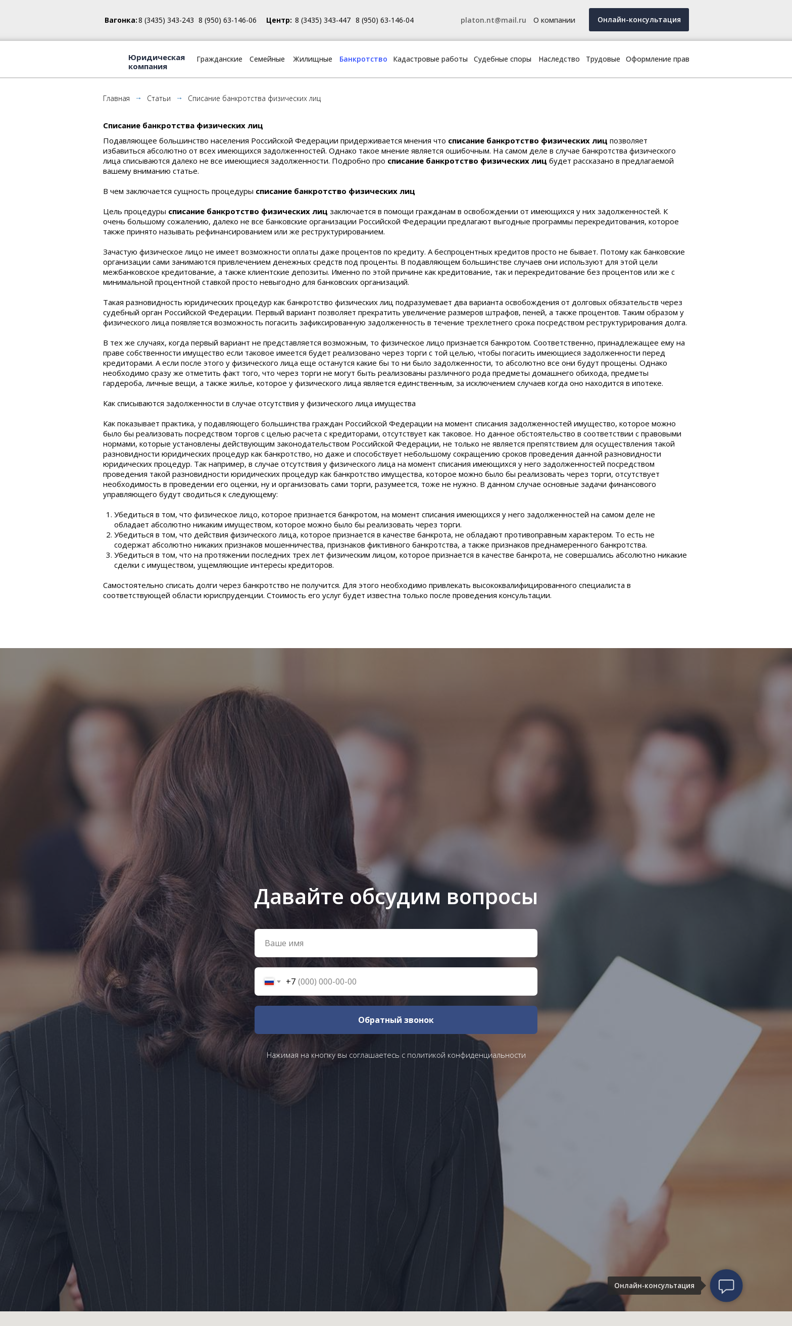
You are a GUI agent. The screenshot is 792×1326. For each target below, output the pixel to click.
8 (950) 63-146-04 (385, 20)
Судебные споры (502, 59)
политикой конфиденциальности (466, 1055)
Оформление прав (657, 59)
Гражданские (219, 59)
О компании (554, 20)
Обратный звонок (396, 1019)
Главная (116, 98)
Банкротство (363, 59)
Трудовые (603, 59)
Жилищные (312, 59)
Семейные (267, 59)
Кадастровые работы (430, 59)
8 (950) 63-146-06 (228, 20)
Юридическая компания (156, 61)
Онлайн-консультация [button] (639, 19)
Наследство (559, 59)
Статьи (159, 98)
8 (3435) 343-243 (166, 20)
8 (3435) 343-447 (323, 20)
